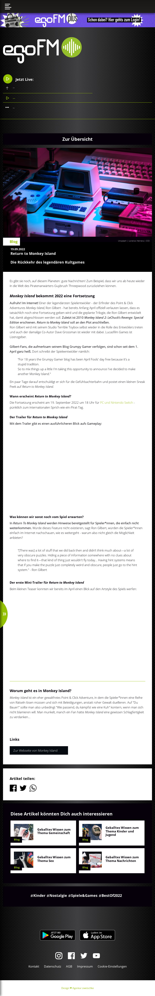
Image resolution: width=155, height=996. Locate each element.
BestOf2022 (112, 895)
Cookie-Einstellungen (112, 966)
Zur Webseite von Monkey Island (35, 750)
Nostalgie (58, 895)
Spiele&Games (84, 895)
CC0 (148, 240)
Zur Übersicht (77, 139)
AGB (69, 966)
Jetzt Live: (18, 79)
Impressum (85, 966)
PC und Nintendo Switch (116, 402)
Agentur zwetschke (83, 988)
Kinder (39, 895)
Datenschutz (52, 966)
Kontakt (33, 966)
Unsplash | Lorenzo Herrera (131, 240)
